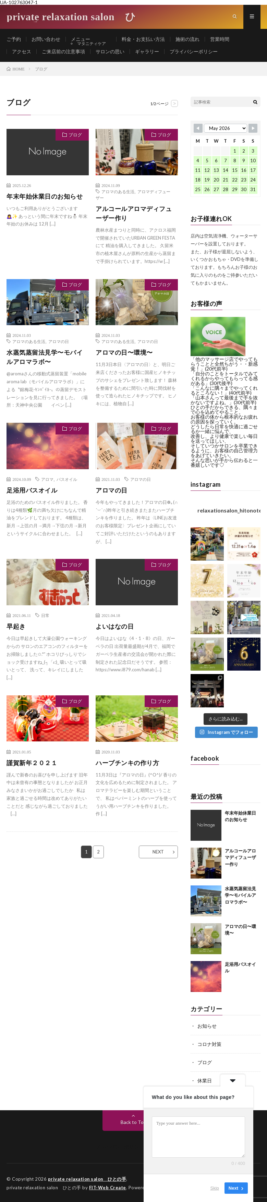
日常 (45, 616)
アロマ (47, 479)
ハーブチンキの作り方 (127, 763)
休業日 (204, 1080)
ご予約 (14, 39)
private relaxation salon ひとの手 (87, 1178)
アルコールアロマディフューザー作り (134, 213)
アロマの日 (58, 342)
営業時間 (225, 39)
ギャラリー (147, 52)
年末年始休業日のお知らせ (45, 196)
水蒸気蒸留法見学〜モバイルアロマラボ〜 (45, 357)
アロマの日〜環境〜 (124, 352)
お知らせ (207, 1026)
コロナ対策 (209, 1044)
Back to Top (133, 1121)
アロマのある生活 (117, 192)
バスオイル (67, 479)
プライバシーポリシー (194, 52)
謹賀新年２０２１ (32, 763)
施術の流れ (193, 39)
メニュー (80, 39)
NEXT (158, 852)
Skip (214, 1188)
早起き (16, 626)
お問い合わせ (46, 39)
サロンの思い (110, 52)
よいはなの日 (115, 626)
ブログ (75, 135)
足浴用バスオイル (32, 490)
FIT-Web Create (107, 1186)
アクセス (21, 52)
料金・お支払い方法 (148, 39)
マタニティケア (94, 44)
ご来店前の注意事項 (63, 52)
